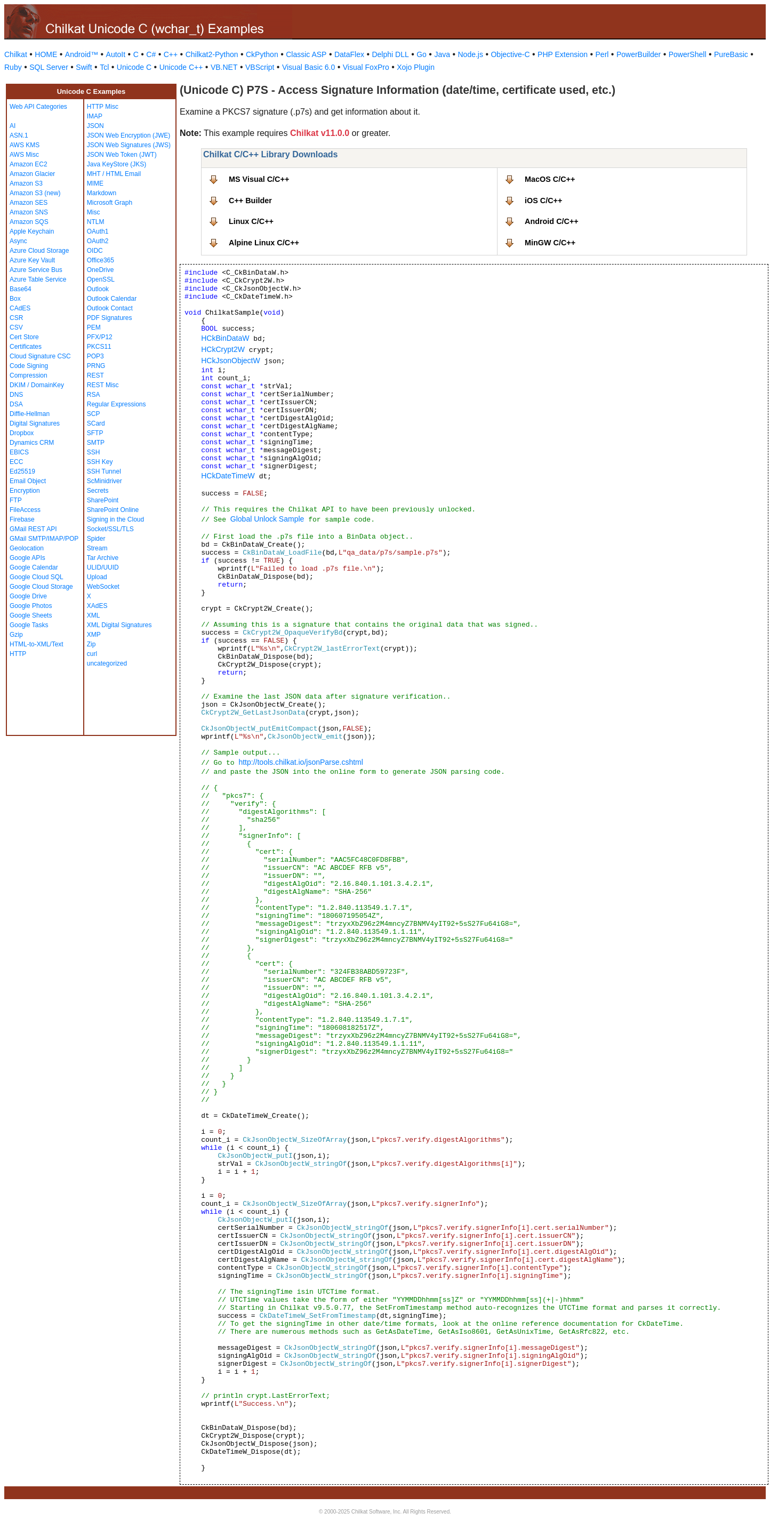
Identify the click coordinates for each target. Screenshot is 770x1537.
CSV (16, 327)
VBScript (259, 67)
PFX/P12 (100, 337)
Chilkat (15, 54)
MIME (95, 183)
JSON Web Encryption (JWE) (128, 135)
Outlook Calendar (112, 298)
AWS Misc (24, 154)
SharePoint (102, 500)
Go (421, 54)
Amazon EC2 (28, 164)
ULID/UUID (103, 567)
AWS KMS (24, 145)
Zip (91, 644)
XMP (94, 634)
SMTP (96, 442)
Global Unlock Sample (267, 519)
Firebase (22, 519)
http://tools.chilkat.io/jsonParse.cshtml (300, 762)
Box (15, 298)
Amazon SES (28, 202)
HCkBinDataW (225, 338)
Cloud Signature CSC (40, 356)
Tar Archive (102, 558)
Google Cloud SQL (36, 577)
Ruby (13, 67)
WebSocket (103, 586)
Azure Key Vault (32, 260)
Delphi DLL (390, 54)
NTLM (96, 222)
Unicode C (134, 67)
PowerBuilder (638, 54)
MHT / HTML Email (114, 174)
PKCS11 (99, 346)
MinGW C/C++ (550, 242)
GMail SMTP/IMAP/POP (44, 538)
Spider (96, 538)
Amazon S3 (26, 183)
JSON (95, 126)
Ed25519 (22, 471)
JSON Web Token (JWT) (122, 154)
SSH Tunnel (104, 471)
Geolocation (27, 548)
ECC (16, 462)
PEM (94, 327)
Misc (93, 212)
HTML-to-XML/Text (36, 644)
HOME (46, 54)
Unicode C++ (181, 67)
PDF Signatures (109, 318)
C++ (171, 54)
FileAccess (25, 510)
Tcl (104, 67)
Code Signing (29, 366)
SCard (96, 423)
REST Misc (103, 385)
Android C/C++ (552, 221)
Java (442, 54)
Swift (84, 67)
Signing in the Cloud (115, 519)
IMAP (94, 116)
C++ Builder (250, 200)
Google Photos (31, 606)
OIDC (95, 250)
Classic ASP (306, 54)
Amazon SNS (29, 212)
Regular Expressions (116, 404)
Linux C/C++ (251, 221)
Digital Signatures (35, 423)
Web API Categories (38, 106)
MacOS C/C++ (550, 179)
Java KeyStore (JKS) (116, 164)
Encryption (25, 490)
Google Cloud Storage (41, 586)
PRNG (96, 366)
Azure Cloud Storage (39, 250)
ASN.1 (19, 135)
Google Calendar (34, 567)
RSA (93, 394)
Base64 (20, 289)
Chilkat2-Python (212, 54)
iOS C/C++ (543, 200)
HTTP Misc (102, 106)
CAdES (20, 308)
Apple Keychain (32, 231)
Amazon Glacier (32, 174)
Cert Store (24, 337)
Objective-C (510, 54)
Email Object (28, 481)
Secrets (98, 490)
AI (12, 126)
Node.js (470, 54)
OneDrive (100, 270)
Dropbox (22, 433)
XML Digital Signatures (119, 625)
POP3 (95, 356)
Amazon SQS (29, 222)
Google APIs (27, 558)
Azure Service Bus (36, 270)
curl (92, 654)
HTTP (18, 654)
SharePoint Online (113, 510)
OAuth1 (98, 231)
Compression (28, 375)
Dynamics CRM (32, 442)
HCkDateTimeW (228, 475)
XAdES (97, 606)
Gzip (16, 634)
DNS (16, 394)
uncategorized (107, 663)
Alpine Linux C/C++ (264, 242)
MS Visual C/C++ (259, 179)
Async (18, 241)
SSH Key (100, 462)
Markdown (101, 193)
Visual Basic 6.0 (308, 67)
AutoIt (116, 54)
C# (151, 54)
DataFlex (349, 54)
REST (95, 375)
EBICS (19, 452)
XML (93, 615)
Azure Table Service (38, 279)
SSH (93, 452)
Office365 (100, 260)
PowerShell (688, 54)
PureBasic (731, 54)
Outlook (98, 289)
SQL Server (48, 67)
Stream (97, 548)
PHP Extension (563, 54)
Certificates (26, 346)
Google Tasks (29, 625)
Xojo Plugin (416, 67)
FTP (16, 500)
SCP (93, 414)
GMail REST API (33, 529)
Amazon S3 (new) (35, 193)
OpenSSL (101, 279)
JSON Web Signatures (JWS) (129, 145)
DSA (16, 404)
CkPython (262, 54)
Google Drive (28, 596)
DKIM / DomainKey (37, 385)
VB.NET (224, 67)
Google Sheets (31, 615)
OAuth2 (98, 241)
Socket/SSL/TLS (110, 529)
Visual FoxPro (366, 67)
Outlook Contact (110, 308)
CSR (16, 318)
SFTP (95, 433)
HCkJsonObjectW (230, 360)
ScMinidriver (104, 481)
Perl (602, 54)
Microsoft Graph (109, 202)
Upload (97, 577)
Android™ (81, 54)
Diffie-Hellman (30, 414)
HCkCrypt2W (223, 349)
